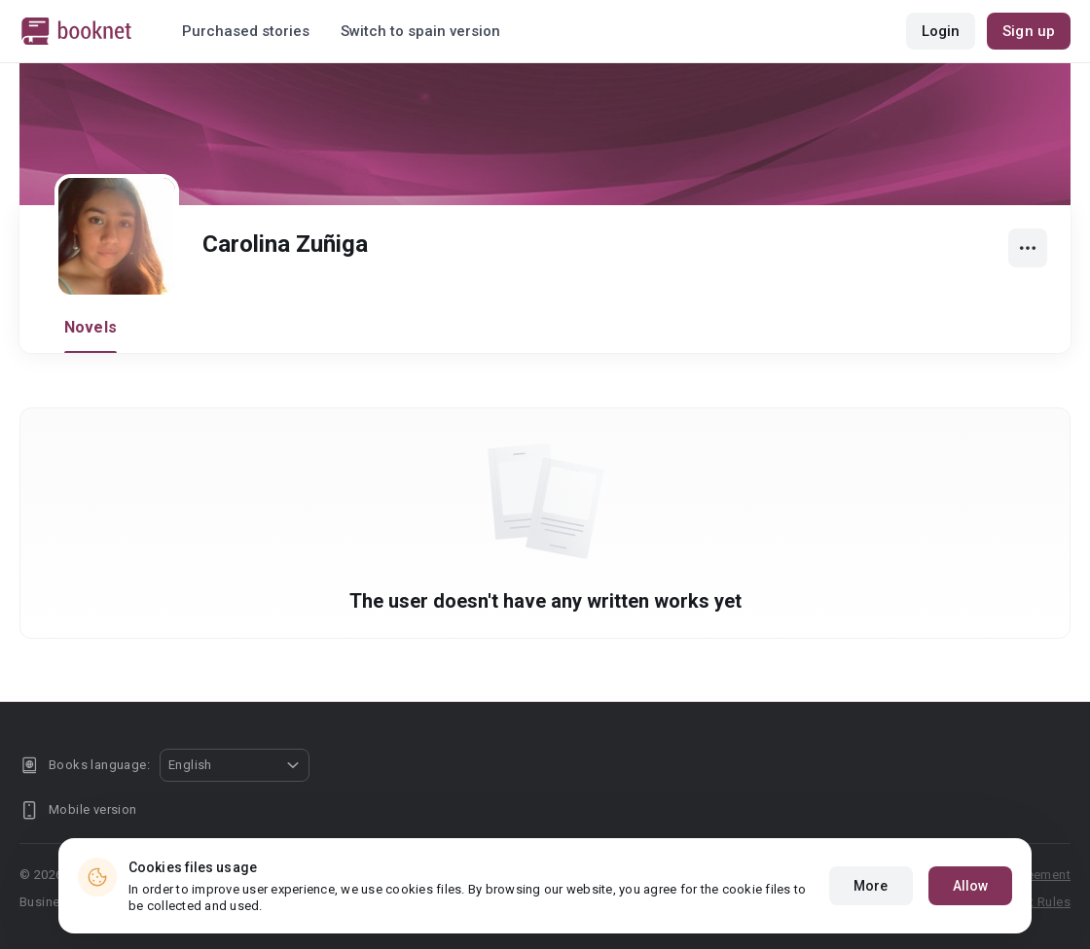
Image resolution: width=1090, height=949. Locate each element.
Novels (90, 327)
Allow (971, 886)
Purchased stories (245, 31)
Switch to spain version (420, 31)
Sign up (1028, 31)
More (871, 886)
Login (941, 31)
